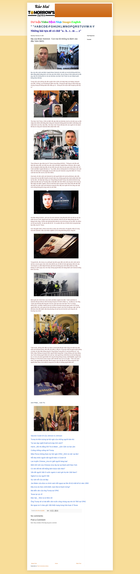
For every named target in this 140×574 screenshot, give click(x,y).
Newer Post (34, 563)
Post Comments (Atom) (42, 566)
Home (56, 563)
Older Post (78, 563)
